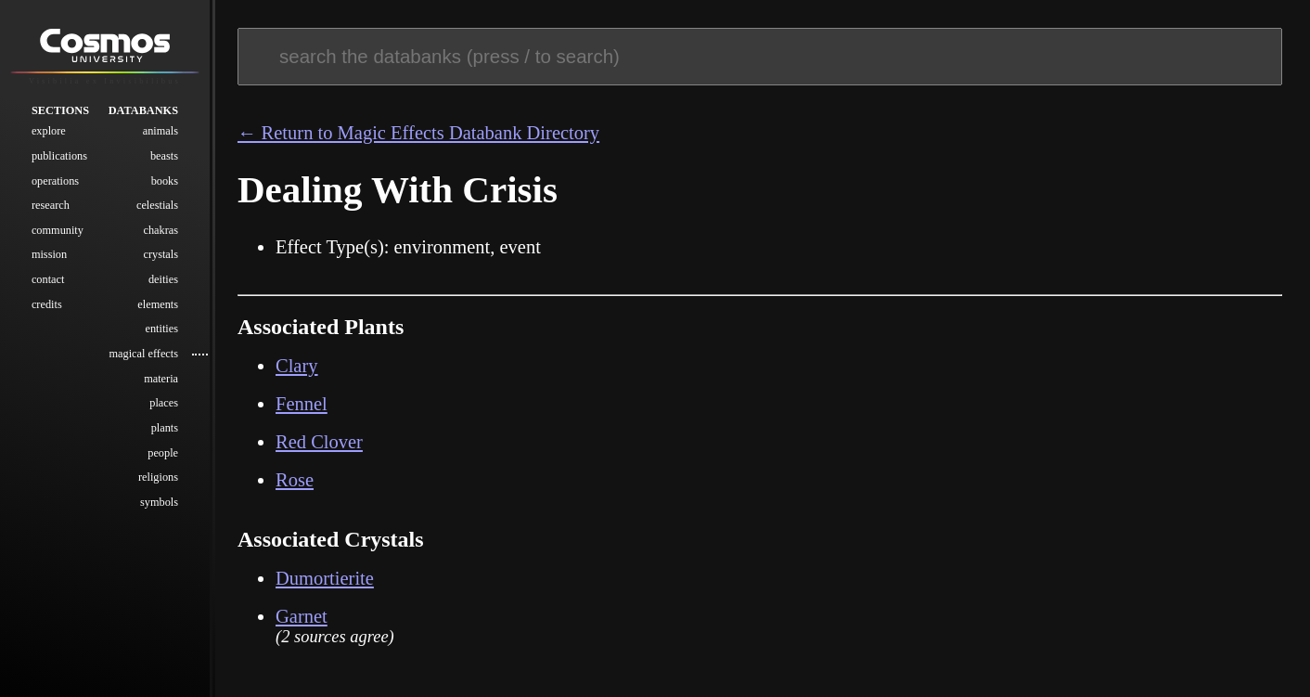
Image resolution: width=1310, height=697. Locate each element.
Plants (164, 427)
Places (163, 402)
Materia (161, 378)
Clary (297, 365)
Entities (161, 328)
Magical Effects (143, 353)
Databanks (143, 110)
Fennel (302, 404)
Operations (55, 180)
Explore (49, 130)
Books (164, 180)
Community (57, 230)
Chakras (160, 230)
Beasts (164, 155)
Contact (48, 279)
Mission (49, 254)
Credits (47, 304)
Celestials (157, 205)
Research (51, 205)
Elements (157, 304)
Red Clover (319, 442)
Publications (59, 155)
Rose (295, 480)
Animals (160, 130)
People (163, 452)
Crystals (160, 254)
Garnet (302, 616)
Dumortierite (325, 578)
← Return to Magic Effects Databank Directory (418, 133)
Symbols (159, 502)
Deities (163, 279)
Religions (158, 477)
